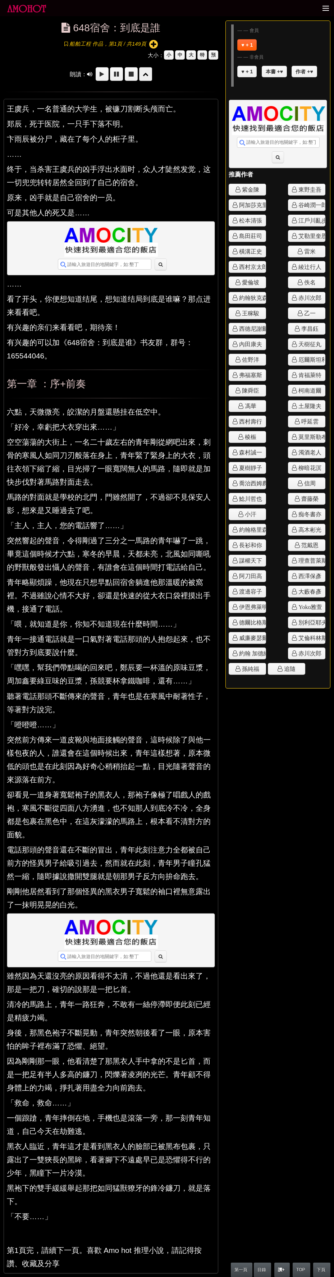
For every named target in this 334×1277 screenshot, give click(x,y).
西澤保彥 (309, 576)
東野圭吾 (309, 189)
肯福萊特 (309, 375)
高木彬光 (309, 529)
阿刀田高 (250, 576)
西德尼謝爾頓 (252, 328)
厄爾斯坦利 (311, 359)
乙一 (309, 313)
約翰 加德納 (252, 653)
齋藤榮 (309, 499)
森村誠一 (250, 452)
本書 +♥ (274, 71)
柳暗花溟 (309, 468)
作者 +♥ (304, 71)
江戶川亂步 (311, 220)
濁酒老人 (309, 452)
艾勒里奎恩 (311, 236)
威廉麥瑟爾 (252, 638)
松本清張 (250, 220)
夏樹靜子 (250, 468)
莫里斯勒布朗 (311, 437)
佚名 (309, 282)
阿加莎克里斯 (252, 205)
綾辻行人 (309, 267)
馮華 (249, 406)
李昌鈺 (309, 328)
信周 (309, 483)
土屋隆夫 (309, 406)
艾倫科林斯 (311, 638)
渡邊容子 (250, 591)
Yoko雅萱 (309, 607)
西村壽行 (250, 421)
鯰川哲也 (250, 499)
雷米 (309, 251)
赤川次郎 (309, 298)
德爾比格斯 (252, 622)
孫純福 (250, 669)
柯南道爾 (309, 390)
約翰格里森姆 (252, 529)
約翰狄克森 (252, 298)
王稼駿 (250, 313)
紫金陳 (250, 189)
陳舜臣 (250, 390)
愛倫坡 (250, 282)
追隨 (289, 669)
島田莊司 (250, 236)
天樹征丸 (309, 344)
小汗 (249, 514)
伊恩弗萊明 (252, 607)
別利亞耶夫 (311, 622)
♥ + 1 (247, 45)
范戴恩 (309, 545)
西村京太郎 (252, 267)
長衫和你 (250, 545)
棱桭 (249, 437)
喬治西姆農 (252, 483)
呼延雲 (309, 421)
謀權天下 (250, 560)
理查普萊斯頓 (311, 560)
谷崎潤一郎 (311, 205)
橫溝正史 (250, 251)
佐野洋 (250, 359)
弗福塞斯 (250, 375)
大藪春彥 (309, 591)
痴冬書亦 (309, 514)
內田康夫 (250, 344)
